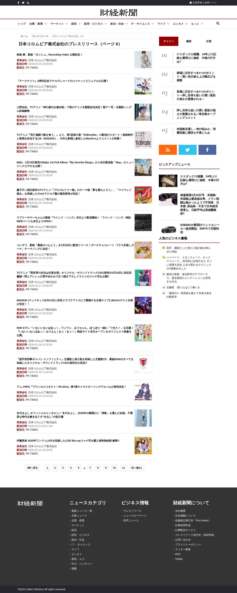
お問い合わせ (183, 539)
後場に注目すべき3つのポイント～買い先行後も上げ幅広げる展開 (196, 76)
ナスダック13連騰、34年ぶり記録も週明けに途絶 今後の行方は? (196, 58)
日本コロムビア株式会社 (42, 60)
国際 (74, 568)
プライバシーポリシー (188, 544)
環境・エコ (77, 558)
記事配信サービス (185, 530)
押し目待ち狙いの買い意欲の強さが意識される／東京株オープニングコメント (196, 114)
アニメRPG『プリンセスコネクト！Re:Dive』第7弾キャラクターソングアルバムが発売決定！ (72, 386)
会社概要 (180, 510)
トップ (22, 23)
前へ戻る (32, 467)
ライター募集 (183, 549)
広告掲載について (185, 515)
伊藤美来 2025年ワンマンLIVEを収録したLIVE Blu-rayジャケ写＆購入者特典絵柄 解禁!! (68, 440)
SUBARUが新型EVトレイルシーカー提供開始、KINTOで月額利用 (199, 228)
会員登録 (196, 2)
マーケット (57, 23)
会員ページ (210, 2)
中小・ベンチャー (81, 563)
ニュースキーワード (135, 515)
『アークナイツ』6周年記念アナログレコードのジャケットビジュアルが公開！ (63, 80)
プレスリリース (40, 36)
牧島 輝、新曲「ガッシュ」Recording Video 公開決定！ (50, 54)
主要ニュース (79, 515)
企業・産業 (36, 23)
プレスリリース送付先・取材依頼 (194, 534)
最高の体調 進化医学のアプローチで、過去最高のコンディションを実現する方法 (188, 278)
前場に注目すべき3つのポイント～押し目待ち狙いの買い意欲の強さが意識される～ (196, 95)
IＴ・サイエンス (80, 544)
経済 (74, 23)
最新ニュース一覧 (81, 510)
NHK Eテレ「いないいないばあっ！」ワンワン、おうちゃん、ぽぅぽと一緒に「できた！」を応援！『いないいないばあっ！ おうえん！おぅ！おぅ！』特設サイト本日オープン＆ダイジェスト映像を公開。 (75, 331)
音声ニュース (131, 520)
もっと (195, 23)
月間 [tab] (208, 41)
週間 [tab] (188, 41)
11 (123, 467)
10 (114, 467)
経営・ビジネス (93, 23)
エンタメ (178, 23)
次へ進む (136, 467)
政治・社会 (117, 23)
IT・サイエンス (140, 23)
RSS (178, 554)
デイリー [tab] (168, 41)
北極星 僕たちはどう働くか (183, 287)
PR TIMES (32, 67)
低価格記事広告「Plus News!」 (193, 520)
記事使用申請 (183, 525)
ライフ (161, 23)
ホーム (24, 36)
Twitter (179, 558)
